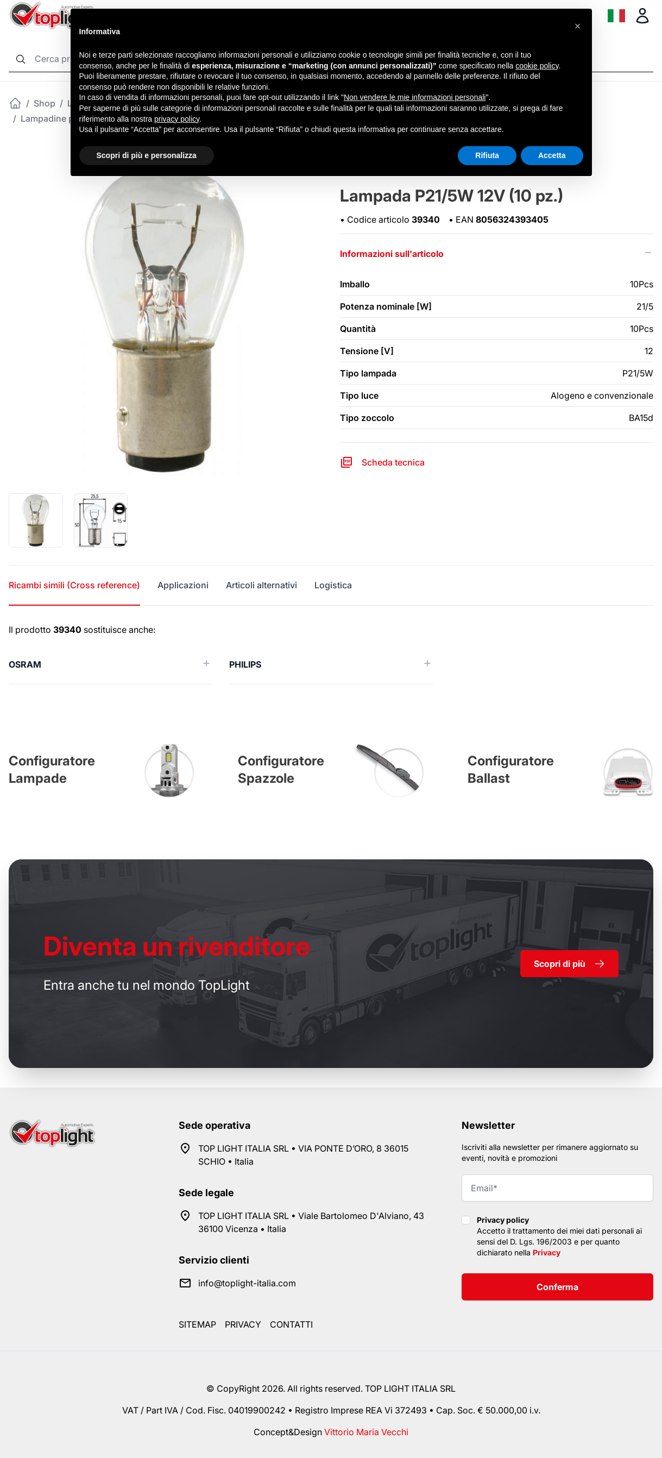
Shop (44, 103)
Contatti (291, 1324)
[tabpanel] (331, 654)
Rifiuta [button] (487, 155)
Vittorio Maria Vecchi (366, 1431)
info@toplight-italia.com (247, 1283)
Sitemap (197, 1324)
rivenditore (176, 946)
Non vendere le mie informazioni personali (415, 97)
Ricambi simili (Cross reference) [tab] (74, 585)
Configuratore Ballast (511, 769)
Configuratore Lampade (52, 769)
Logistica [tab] (333, 585)
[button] (578, 26)
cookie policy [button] (536, 65)
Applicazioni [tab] (183, 585)
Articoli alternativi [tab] (261, 585)
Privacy (546, 1252)
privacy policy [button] (176, 119)
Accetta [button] (552, 155)
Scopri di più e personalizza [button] (147, 155)
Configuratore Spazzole (281, 769)
